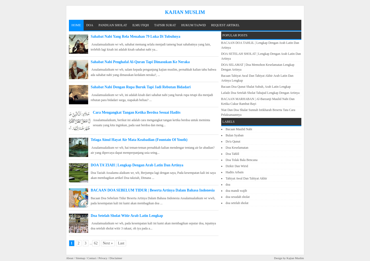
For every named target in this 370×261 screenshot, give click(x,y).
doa (228, 184)
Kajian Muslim (295, 258)
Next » (108, 243)
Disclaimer (116, 258)
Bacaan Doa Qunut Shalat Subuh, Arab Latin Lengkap (256, 87)
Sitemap (80, 258)
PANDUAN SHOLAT (113, 25)
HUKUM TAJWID (193, 25)
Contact (91, 258)
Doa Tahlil (232, 154)
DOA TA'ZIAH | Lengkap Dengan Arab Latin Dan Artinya (137, 165)
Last (121, 243)
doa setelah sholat (237, 203)
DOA (89, 25)
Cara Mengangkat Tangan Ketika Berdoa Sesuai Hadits (137, 112)
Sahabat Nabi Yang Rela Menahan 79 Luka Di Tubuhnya (135, 36)
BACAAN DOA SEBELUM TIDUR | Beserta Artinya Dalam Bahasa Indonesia (153, 190)
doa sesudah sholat (238, 197)
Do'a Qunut (233, 141)
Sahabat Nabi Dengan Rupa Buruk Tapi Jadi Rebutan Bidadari (141, 87)
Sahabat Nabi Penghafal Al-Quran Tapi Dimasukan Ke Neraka (140, 62)
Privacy (103, 258)
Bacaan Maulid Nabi (239, 129)
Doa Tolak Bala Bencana (242, 160)
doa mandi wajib (236, 191)
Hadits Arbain (235, 172)
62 (96, 243)
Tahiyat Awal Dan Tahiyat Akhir (246, 178)
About (69, 258)
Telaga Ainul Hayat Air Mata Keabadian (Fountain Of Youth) (139, 140)
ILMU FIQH (140, 25)
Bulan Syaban (235, 135)
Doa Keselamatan (237, 147)
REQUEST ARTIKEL (225, 25)
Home (76, 25)
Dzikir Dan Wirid (237, 166)
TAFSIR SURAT (165, 25)
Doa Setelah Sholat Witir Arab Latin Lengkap (127, 216)
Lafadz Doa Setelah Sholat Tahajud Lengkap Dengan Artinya (260, 93)
